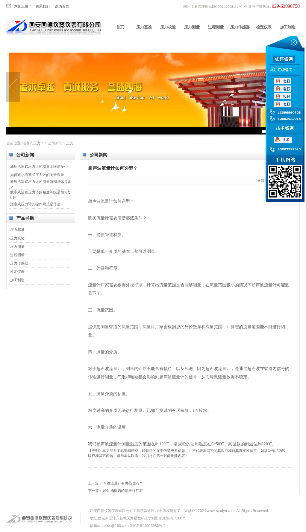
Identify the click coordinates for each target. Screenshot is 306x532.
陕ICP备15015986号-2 (148, 526)
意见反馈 (21, 6)
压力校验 (168, 27)
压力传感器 (240, 27)
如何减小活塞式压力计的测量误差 (37, 175)
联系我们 (42, 6)
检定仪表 (264, 27)
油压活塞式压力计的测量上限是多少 (39, 166)
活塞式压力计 (33, 143)
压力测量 (192, 27)
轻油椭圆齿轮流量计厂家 (123, 491)
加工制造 (288, 27)
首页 (120, 27)
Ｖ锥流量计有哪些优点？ (123, 483)
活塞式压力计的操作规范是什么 (35, 204)
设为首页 (62, 6)
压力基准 (144, 27)
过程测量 (216, 27)
